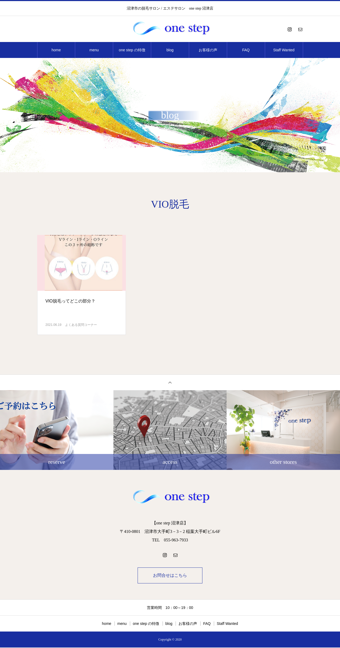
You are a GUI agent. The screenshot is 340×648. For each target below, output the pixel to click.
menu (94, 50)
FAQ (246, 50)
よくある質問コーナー (81, 325)
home (56, 50)
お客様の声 (208, 50)
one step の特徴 (132, 50)
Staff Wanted (284, 50)
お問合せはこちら (170, 575)
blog (170, 50)
